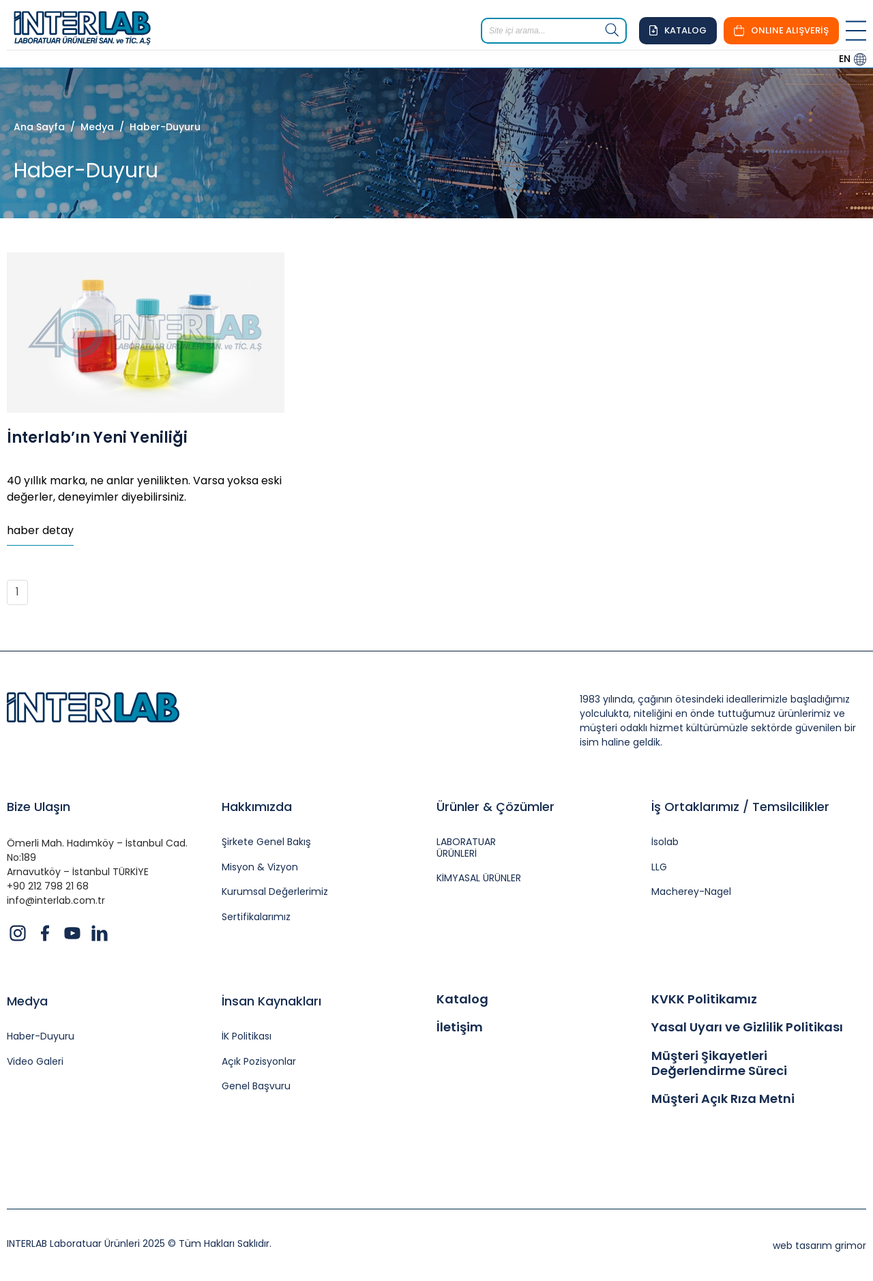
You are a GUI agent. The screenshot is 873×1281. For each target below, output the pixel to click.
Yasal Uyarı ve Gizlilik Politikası (747, 1027)
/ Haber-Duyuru (157, 127)
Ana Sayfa (39, 127)
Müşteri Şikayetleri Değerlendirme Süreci (719, 1063)
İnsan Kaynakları (271, 1001)
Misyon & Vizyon (260, 867)
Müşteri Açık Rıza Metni (723, 1098)
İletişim (459, 1027)
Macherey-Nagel (691, 892)
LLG (659, 867)
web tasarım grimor (819, 1245)
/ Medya (89, 127)
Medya (27, 1001)
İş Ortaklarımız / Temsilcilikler (740, 806)
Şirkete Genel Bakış (266, 842)
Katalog (462, 999)
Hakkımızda (257, 806)
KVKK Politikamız (704, 999)
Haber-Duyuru (40, 1036)
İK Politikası (246, 1036)
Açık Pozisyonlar (259, 1062)
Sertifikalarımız (256, 917)
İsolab (665, 842)
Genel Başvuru (256, 1086)
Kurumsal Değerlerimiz (275, 892)
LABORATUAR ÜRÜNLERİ (466, 847)
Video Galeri (35, 1062)
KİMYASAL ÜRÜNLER (478, 878)
